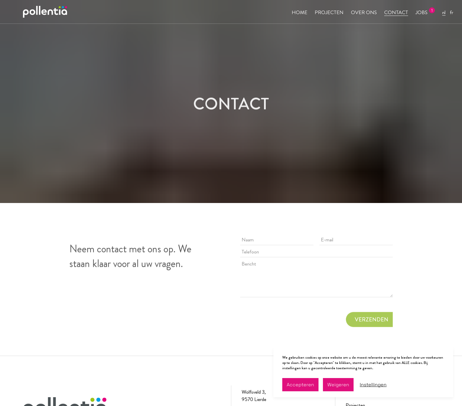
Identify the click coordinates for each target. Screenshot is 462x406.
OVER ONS (364, 12)
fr (451, 12)
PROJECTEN (329, 12)
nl (444, 12)
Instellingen (373, 385)
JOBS (421, 12)
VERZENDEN (371, 321)
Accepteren (300, 385)
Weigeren (338, 385)
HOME (299, 12)
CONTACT (396, 12)
